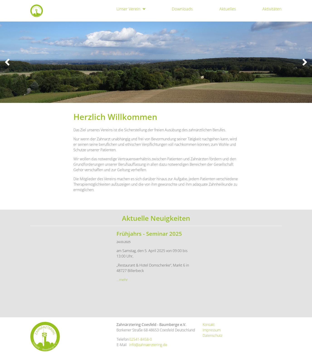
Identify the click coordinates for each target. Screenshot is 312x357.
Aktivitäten (272, 9)
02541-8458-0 (140, 339)
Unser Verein (128, 9)
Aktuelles (227, 9)
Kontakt (209, 324)
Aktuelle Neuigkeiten (156, 218)
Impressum (212, 330)
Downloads (182, 9)
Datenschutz (212, 335)
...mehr (122, 279)
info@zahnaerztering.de (148, 344)
